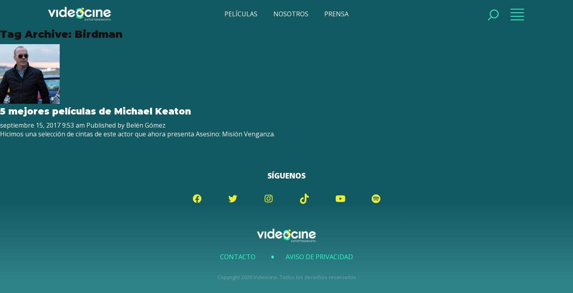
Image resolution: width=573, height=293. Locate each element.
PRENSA (336, 14)
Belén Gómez (146, 125)
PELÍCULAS (240, 14)
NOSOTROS (290, 14)
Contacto (237, 256)
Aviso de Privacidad (319, 256)
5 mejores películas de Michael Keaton (95, 111)
